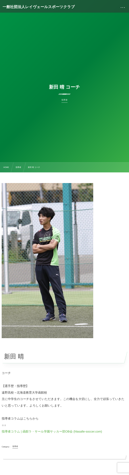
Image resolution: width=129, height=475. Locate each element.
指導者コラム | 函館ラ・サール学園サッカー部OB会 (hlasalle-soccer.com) (52, 431)
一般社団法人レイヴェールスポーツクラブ (39, 7)
